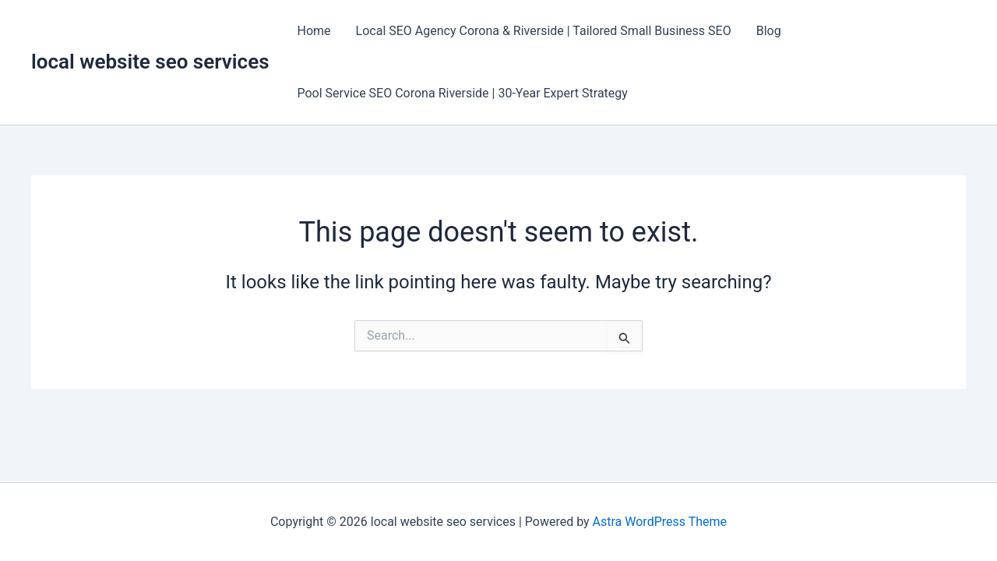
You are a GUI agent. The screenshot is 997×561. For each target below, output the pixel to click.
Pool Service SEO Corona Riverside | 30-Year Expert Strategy (463, 93)
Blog (768, 30)
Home (314, 30)
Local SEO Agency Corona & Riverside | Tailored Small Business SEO (543, 30)
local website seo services (150, 61)
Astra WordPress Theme (660, 521)
